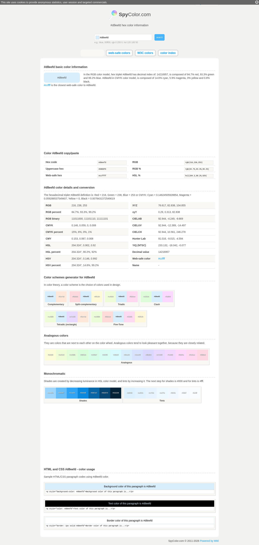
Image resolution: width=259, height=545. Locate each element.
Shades (83, 400)
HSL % (136, 175)
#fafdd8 (50, 355)
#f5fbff (184, 393)
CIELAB (137, 218)
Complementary (56, 304)
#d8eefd (112, 163)
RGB (135, 162)
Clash (157, 304)
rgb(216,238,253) (198, 163)
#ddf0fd (129, 393)
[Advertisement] (129, 119)
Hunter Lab (139, 238)
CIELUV (137, 225)
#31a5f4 (72, 393)
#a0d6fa (50, 393)
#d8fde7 (94, 355)
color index (168, 52)
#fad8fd (168, 296)
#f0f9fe (173, 393)
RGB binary (53, 218)
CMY (48, 238)
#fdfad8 (96, 296)
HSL (48, 245)
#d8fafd (115, 355)
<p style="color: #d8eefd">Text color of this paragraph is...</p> (129, 509)
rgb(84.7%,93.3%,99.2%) (198, 169)
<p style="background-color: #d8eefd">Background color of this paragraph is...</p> (129, 492)
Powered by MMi (209, 540)
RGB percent (53, 212)
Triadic (121, 304)
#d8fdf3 (105, 355)
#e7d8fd (72, 317)
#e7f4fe (151, 393)
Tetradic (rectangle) (67, 324)
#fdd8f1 (129, 317)
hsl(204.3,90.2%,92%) (198, 176)
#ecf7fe (162, 393)
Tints (162, 400)
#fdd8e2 (203, 355)
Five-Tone (118, 324)
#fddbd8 (108, 317)
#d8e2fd (137, 355)
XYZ (134, 205)
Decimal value (140, 251)
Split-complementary (86, 304)
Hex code (51, 162)
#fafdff (194, 393)
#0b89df (83, 393)
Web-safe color (141, 258)
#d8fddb (83, 355)
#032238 (116, 393)
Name (135, 265)
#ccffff (47, 85)
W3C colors (145, 52)
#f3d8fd (170, 355)
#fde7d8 (61, 296)
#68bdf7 (61, 393)
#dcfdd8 (146, 296)
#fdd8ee (132, 296)
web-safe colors (119, 52)
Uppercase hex (55, 168)
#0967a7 (94, 393)
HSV (48, 258)
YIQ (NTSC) (139, 245)
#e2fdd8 (72, 355)
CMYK (49, 225)
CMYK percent (54, 232)
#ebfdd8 (97, 317)
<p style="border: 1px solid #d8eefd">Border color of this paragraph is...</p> (129, 526)
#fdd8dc (75, 296)
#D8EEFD (112, 169)
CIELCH (137, 232)
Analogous (126, 362)
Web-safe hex (54, 175)
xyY (134, 212)
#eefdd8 (110, 296)
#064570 (105, 393)
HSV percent (53, 265)
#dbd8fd (148, 355)
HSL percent (53, 251)
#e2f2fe (140, 393)
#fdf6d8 (140, 317)
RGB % (136, 168)
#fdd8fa (181, 355)
